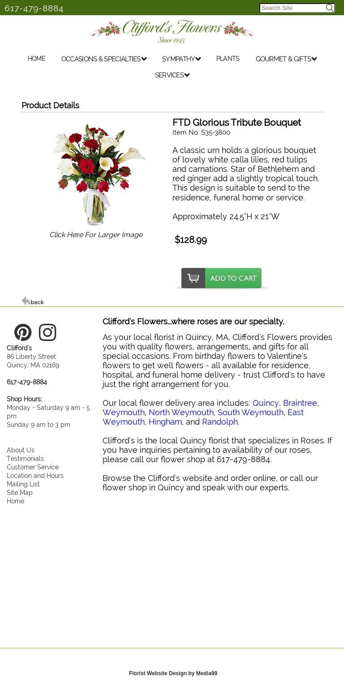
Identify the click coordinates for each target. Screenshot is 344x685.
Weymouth (124, 412)
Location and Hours (35, 475)
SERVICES (172, 76)
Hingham (165, 421)
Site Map (20, 492)
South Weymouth (251, 412)
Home (15, 501)
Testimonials (25, 458)
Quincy (266, 403)
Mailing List (23, 484)
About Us (20, 450)
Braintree (300, 403)
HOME (36, 60)
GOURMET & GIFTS (287, 60)
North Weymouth (181, 412)
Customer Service (33, 467)
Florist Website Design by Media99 (173, 673)
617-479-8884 (34, 8)
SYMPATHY (181, 60)
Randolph (220, 421)
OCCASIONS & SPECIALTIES (104, 60)
